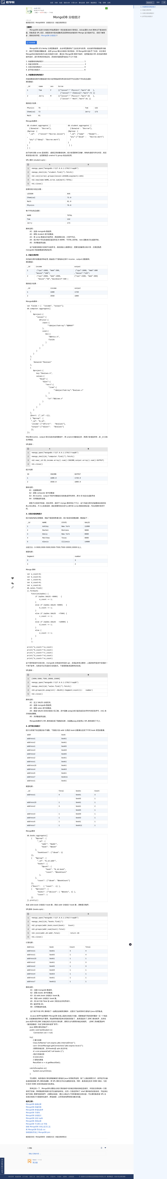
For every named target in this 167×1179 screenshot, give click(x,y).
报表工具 (32, 1176)
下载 (99, 3)
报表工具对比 (41, 1176)
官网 (104, 3)
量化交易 (82, 3)
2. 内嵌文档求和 (145, 10)
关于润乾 (25, 1176)
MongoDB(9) (40, 22)
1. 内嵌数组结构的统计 (148, 7)
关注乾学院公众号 (2, 1166)
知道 (60, 3)
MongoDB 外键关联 (33, 1107)
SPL (47, 1176)
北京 (39, 8)
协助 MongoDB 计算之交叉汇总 (38, 1127)
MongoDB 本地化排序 (34, 1110)
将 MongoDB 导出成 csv (35, 1130)
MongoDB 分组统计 (49, 36)
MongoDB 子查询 (33, 1113)
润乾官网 (11, 1176)
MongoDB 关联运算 (33, 1121)
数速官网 (18, 1176)
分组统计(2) (50, 22)
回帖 (36, 12)
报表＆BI (67, 3)
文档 (108, 3)
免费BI (65, 1176)
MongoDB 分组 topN (34, 1118)
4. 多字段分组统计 (146, 16)
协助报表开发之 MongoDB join (38, 1132)
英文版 (35, 1163)
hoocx (34, 1160)
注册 (163, 2)
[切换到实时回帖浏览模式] (101, 1148)
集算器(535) (30, 22)
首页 (51, 3)
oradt (35, 8)
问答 (56, 3)
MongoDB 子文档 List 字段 (36, 1124)
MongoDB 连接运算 (33, 1104)
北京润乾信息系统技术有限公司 (95, 1176)
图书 (87, 3)
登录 (158, 2)
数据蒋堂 (94, 3)
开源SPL (53, 1176)
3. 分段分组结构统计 (147, 13)
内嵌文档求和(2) (60, 22)
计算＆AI (74, 3)
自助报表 (71, 1176)
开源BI (59, 1176)
